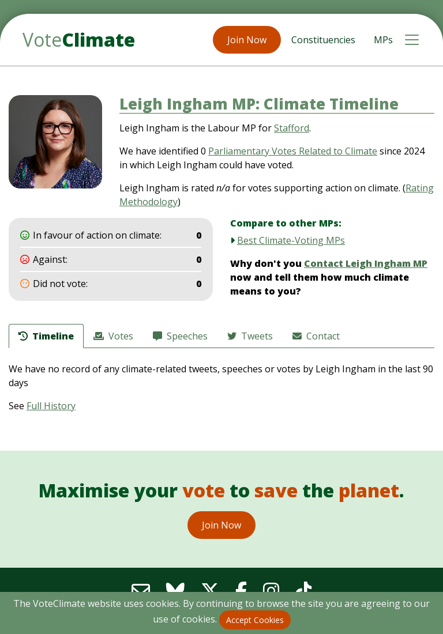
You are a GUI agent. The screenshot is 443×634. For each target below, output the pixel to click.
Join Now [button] (246, 39)
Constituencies (323, 39)
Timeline (46, 336)
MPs (383, 39)
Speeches (180, 336)
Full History (51, 405)
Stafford (291, 128)
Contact (316, 336)
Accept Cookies (255, 619)
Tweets (250, 336)
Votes (113, 336)
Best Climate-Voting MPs (291, 240)
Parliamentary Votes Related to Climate (292, 151)
